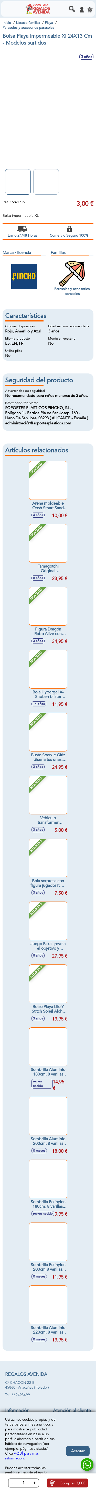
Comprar (72, 1483)
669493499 (21, 1394)
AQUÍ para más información (22, 1456)
